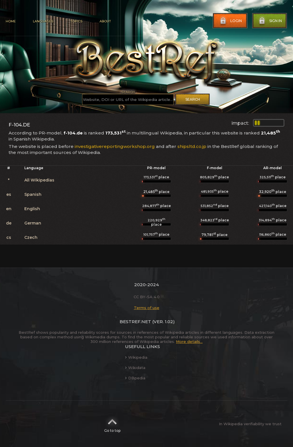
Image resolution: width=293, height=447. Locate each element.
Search (192, 99)
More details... (189, 341)
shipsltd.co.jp (191, 146)
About (105, 21)
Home (11, 21)
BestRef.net (135, 321)
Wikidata (135, 367)
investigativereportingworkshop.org (115, 146)
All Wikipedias (39, 180)
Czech (30, 237)
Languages (43, 21)
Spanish (32, 194)
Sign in (270, 21)
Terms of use (146, 307)
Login (230, 21)
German (32, 223)
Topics (76, 21)
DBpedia (135, 378)
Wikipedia (136, 357)
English (32, 208)
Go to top (112, 424)
